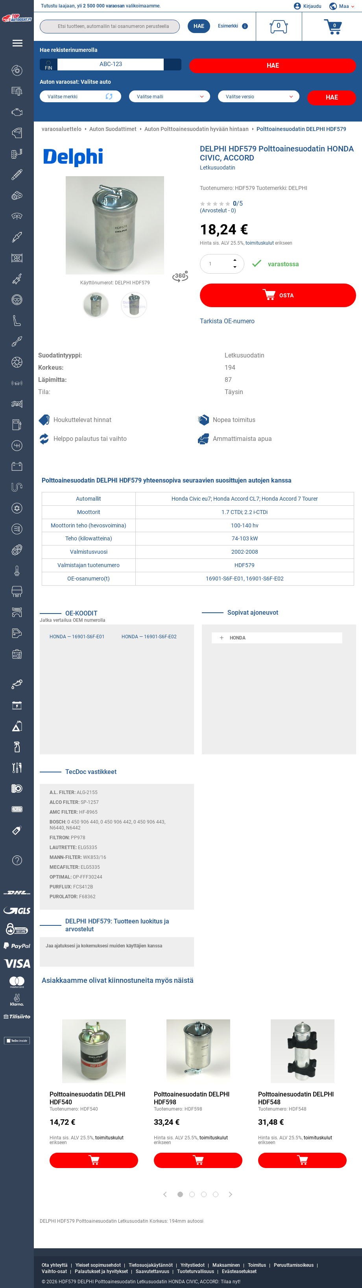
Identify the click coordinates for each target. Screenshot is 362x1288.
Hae (199, 26)
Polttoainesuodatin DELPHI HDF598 (192, 1092)
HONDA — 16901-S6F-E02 (149, 630)
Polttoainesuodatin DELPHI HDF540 (88, 1092)
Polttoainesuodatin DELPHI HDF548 (296, 1092)
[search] (110, 26)
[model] (170, 94)
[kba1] (110, 64)
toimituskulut (260, 237)
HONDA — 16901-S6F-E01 (77, 630)
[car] (258, 94)
